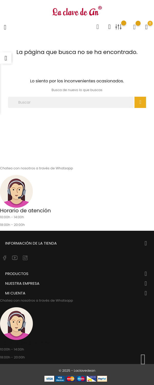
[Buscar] (71, 102)
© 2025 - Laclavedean (77, 370)
